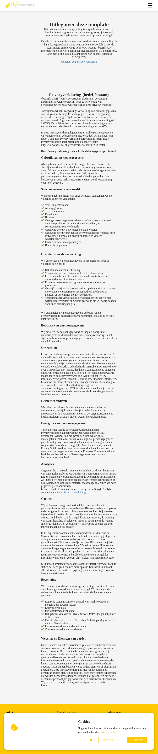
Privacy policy (109, 732)
